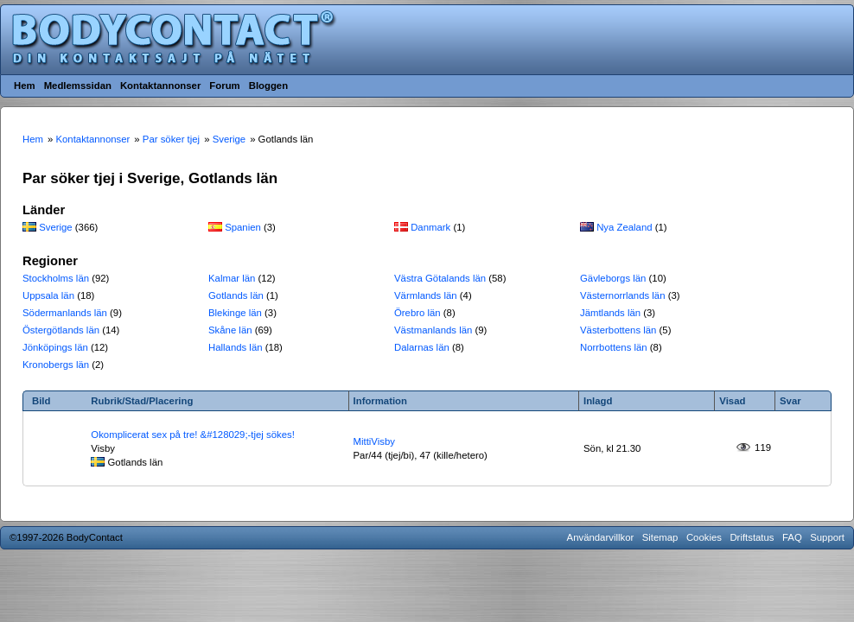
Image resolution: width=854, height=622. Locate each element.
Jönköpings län (55, 347)
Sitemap (660, 537)
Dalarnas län (421, 347)
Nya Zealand (624, 227)
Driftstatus (752, 537)
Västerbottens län (618, 330)
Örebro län (417, 313)
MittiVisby (374, 441)
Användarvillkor (600, 537)
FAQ (792, 537)
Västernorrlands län (623, 295)
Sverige (56, 227)
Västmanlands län (433, 330)
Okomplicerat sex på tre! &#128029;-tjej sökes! (193, 434)
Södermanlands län (64, 313)
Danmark (430, 227)
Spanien (243, 227)
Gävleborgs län (613, 278)
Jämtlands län (610, 313)
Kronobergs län (55, 364)
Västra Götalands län (440, 278)
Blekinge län (235, 313)
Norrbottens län (613, 347)
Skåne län (230, 330)
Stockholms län (55, 278)
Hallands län (235, 347)
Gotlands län (236, 295)
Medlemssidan (78, 85)
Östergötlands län (60, 330)
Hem (24, 85)
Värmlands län (425, 295)
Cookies (704, 537)
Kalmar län (231, 278)
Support (827, 537)
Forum (224, 85)
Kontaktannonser (160, 85)
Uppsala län (48, 295)
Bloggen (268, 85)
